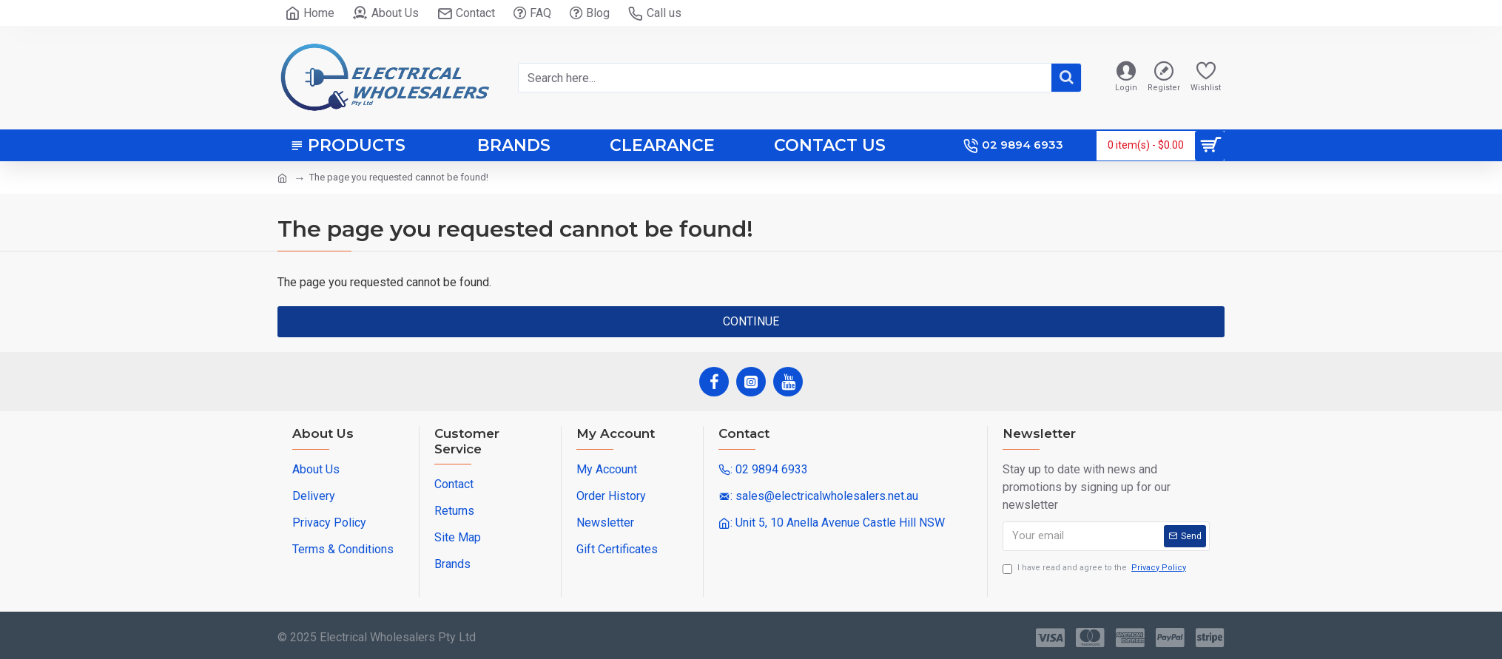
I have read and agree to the (1095, 568)
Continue (751, 321)
